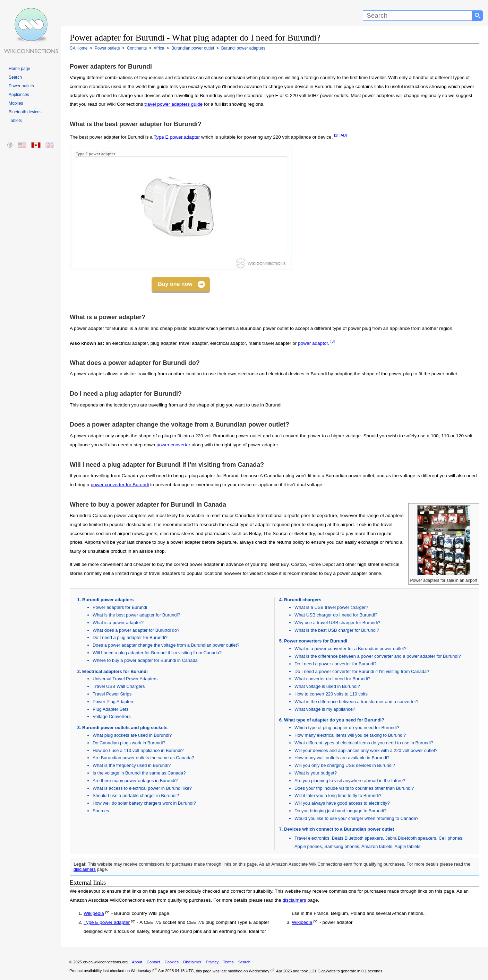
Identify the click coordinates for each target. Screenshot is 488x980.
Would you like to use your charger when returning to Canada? (356, 818)
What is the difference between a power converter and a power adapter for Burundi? (377, 656)
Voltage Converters (112, 716)
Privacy (212, 962)
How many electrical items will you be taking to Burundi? (350, 735)
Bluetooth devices (25, 112)
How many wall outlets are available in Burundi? (341, 757)
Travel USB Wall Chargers (119, 686)
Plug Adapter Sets (110, 709)
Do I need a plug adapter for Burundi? (130, 637)
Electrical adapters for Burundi (115, 671)
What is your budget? (315, 773)
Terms (228, 962)
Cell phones (450, 838)
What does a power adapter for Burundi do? (136, 630)
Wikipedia (94, 913)
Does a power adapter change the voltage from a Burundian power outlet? (166, 645)
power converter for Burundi (120, 484)
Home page (19, 68)
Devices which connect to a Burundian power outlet (339, 829)
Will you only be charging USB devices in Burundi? (344, 765)
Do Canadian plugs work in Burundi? (129, 742)
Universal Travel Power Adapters (125, 678)
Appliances (19, 94)
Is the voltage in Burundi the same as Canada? (139, 773)
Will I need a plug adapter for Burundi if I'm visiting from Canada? (157, 652)
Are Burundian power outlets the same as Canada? (143, 757)
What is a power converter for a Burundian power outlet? (350, 648)
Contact (153, 962)
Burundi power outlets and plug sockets (125, 727)
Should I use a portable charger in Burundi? (136, 795)
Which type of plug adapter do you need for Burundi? (346, 727)
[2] (336, 135)
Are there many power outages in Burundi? (135, 780)
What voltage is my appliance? (324, 709)
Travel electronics (311, 838)
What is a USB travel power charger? (331, 607)
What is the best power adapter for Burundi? (136, 615)
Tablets (15, 120)
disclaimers (85, 869)
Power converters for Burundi (315, 641)
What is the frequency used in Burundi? (132, 765)
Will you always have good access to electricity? (342, 803)
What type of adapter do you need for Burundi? (334, 720)
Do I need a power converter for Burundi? (335, 663)
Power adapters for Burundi (120, 607)
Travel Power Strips (112, 694)
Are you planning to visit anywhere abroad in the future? (349, 780)
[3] (333, 341)
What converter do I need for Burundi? (332, 678)
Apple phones (308, 846)
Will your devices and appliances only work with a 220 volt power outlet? (366, 750)
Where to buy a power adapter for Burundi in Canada (145, 660)
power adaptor (313, 342)
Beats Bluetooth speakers (357, 838)
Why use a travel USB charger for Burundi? (337, 622)
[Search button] (477, 15)
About (137, 962)
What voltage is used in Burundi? (327, 686)
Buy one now (175, 284)
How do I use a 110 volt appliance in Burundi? (138, 750)
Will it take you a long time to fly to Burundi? (337, 795)
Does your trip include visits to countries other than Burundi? (354, 788)
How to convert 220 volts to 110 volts (331, 694)
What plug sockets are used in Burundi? (132, 735)
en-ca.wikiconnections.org (105, 962)
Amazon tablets (376, 846)
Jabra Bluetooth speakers (410, 838)
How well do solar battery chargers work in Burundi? (144, 803)
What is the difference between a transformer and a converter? (356, 701)
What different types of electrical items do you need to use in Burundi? (363, 742)
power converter (173, 444)
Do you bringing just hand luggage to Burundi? (340, 810)
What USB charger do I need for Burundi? (335, 615)
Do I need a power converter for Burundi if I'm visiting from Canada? (361, 671)
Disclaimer (192, 962)
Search (15, 77)
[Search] (417, 15)
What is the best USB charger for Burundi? (336, 630)
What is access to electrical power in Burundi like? (142, 788)
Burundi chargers (303, 599)
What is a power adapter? (118, 622)
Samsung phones (341, 846)
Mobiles (16, 103)
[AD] (343, 135)
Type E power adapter (177, 136)
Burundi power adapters (108, 599)
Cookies (172, 962)
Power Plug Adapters (114, 701)
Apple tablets (407, 846)
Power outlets (21, 86)
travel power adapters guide (173, 104)
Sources (101, 810)
